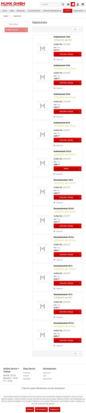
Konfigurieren (54, 409)
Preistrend (26, 373)
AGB (44, 376)
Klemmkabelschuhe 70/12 (63, 294)
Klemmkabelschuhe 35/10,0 (64, 237)
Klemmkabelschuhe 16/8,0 (63, 180)
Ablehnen (30, 409)
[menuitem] (52, 4)
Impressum (47, 373)
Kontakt (26, 376)
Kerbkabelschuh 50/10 (62, 123)
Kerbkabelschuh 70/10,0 (62, 151)
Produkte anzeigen (16, 30)
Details (72, 168)
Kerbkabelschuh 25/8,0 (62, 65)
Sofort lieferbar (13, 24)
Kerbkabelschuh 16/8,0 (62, 37)
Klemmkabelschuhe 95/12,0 (64, 323)
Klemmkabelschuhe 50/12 (63, 266)
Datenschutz (47, 379)
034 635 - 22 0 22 (9, 375)
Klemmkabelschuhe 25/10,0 (64, 209)
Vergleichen (58, 59)
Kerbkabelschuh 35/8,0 (62, 94)
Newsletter (27, 379)
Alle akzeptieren (41, 409)
